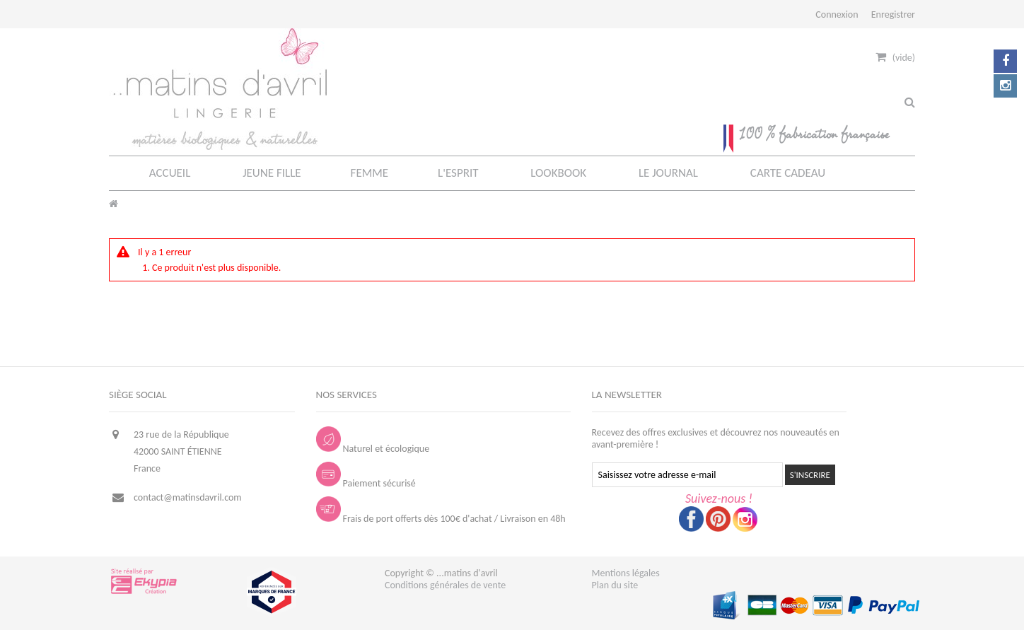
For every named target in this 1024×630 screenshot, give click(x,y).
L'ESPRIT (458, 172)
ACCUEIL (169, 172)
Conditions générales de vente (445, 585)
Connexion (836, 14)
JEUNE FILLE (272, 172)
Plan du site (615, 585)
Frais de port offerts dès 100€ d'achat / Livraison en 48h (441, 519)
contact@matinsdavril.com (188, 497)
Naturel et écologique (373, 449)
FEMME (369, 172)
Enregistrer (893, 14)
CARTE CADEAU (787, 172)
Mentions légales (626, 573)
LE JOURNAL (668, 172)
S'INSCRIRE (810, 474)
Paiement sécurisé (366, 483)
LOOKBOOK (558, 172)
